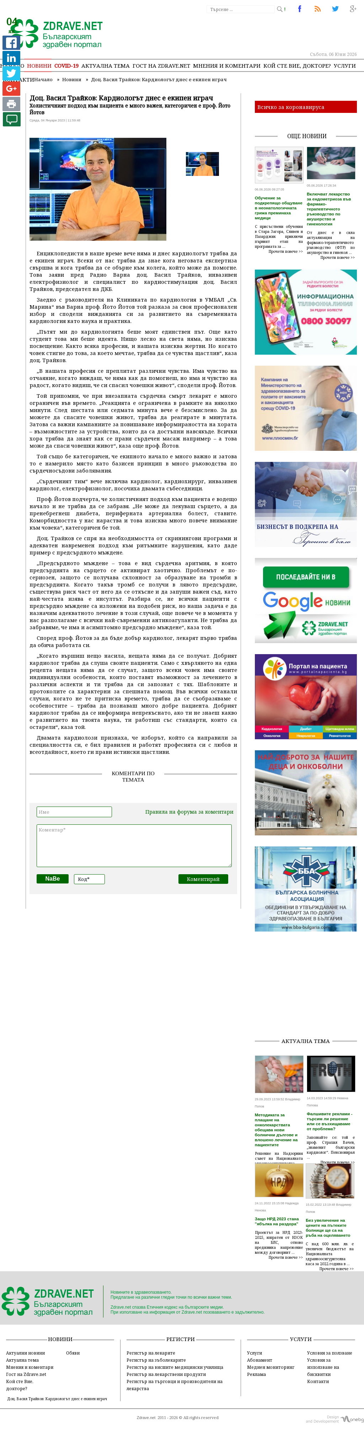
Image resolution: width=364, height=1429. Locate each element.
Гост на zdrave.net (161, 65)
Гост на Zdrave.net (26, 1374)
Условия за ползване (329, 1353)
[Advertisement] (309, 987)
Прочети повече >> (286, 251)
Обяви (73, 1353)
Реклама (256, 1374)
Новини (39, 65)
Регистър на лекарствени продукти (166, 1374)
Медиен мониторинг (270, 1367)
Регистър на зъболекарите (156, 1360)
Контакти (318, 1381)
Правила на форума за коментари (189, 811)
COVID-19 (66, 65)
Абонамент (259, 1360)
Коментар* (134, 845)
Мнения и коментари (227, 65)
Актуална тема (105, 65)
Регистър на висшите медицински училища (175, 1367)
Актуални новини (25, 1353)
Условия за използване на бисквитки (323, 1367)
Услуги (345, 65)
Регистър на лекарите (151, 1353)
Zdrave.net (146, 1417)
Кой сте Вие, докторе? (297, 65)
